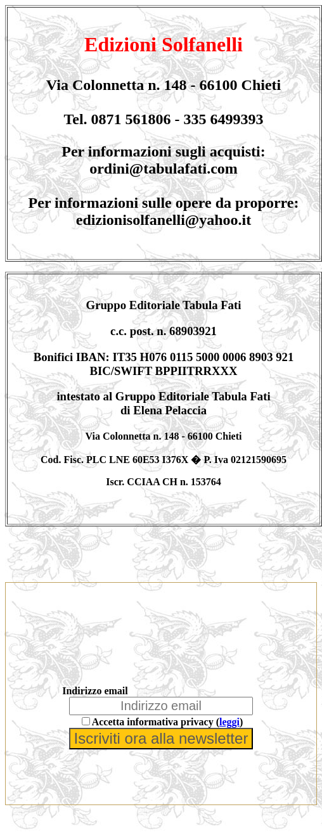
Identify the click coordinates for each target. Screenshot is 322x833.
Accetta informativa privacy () (167, 721)
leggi (229, 721)
